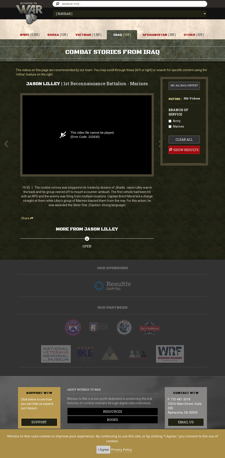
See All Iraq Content (184, 85)
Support (39, 422)
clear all (184, 139)
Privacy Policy (121, 449)
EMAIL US (186, 422)
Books (112, 420)
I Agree (103, 449)
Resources (112, 411)
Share (27, 218)
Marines (178, 126)
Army (177, 121)
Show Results (184, 150)
